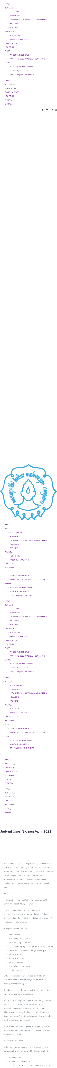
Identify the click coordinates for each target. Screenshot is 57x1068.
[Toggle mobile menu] (1, 754)
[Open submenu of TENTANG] (14, 764)
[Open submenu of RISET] (11, 100)
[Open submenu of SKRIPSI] (12, 104)
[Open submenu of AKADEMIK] (15, 88)
